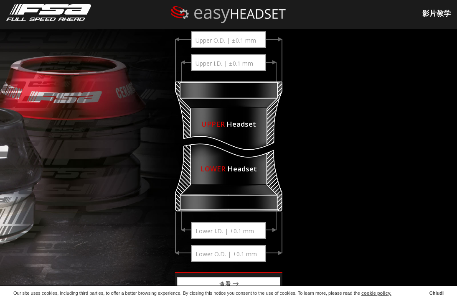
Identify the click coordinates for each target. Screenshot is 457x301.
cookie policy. (376, 293)
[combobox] (228, 39)
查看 (228, 284)
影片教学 (436, 13)
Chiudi (436, 293)
